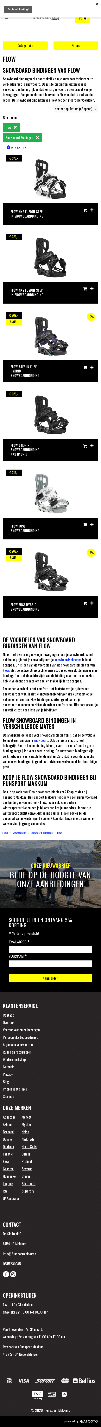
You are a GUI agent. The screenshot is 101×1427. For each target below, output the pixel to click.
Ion (5, 1190)
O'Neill (26, 1154)
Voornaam (18, 956)
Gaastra (8, 1168)
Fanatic (8, 1154)
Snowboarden (19, 833)
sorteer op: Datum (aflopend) (75, 108)
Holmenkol (9, 1176)
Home (5, 833)
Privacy (8, 1074)
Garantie (8, 1066)
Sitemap (8, 1096)
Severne (27, 1168)
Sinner (26, 1176)
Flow (6, 670)
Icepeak (8, 1183)
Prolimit (27, 1161)
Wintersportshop (14, 1059)
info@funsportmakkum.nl (20, 1253)
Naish (25, 1131)
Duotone (8, 1146)
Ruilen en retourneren (17, 1052)
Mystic (26, 1124)
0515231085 (12, 1263)
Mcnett (26, 1117)
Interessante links (15, 1089)
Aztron (7, 1124)
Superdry (28, 1190)
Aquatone (9, 1117)
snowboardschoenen (67, 659)
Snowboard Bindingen (42, 833)
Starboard (28, 1183)
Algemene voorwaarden (18, 1044)
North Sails (29, 1146)
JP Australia (11, 1198)
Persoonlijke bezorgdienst (20, 1037)
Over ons (8, 1022)
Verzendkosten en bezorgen (21, 1029)
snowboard (41, 740)
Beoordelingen (28, 1354)
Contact (8, 1015)
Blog (6, 1081)
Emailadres (19, 942)
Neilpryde (28, 1139)
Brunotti (8, 1131)
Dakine (7, 1139)
